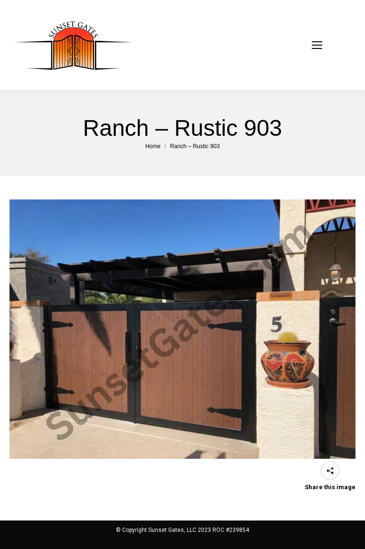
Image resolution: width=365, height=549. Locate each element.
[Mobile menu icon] (329, 45)
